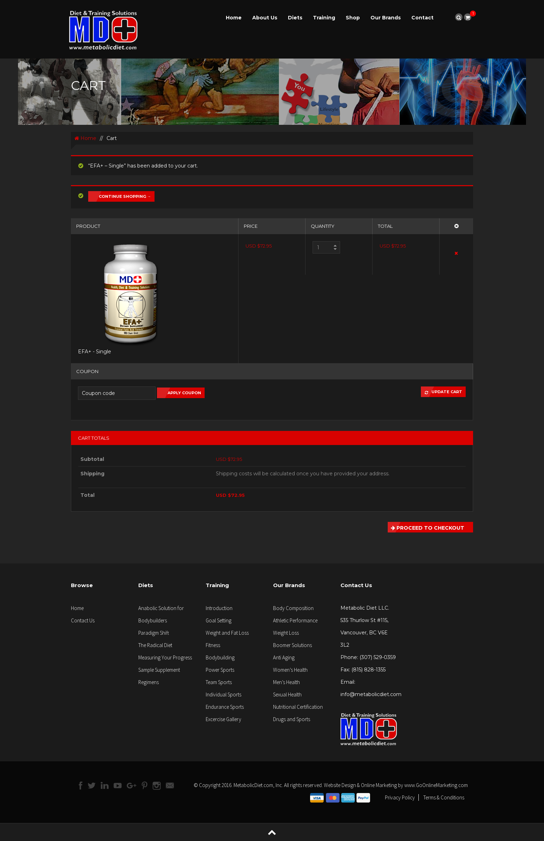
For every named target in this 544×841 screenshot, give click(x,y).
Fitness (213, 645)
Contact (422, 17)
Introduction (219, 608)
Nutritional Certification (298, 706)
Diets (295, 17)
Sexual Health (287, 694)
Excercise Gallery (223, 719)
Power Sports (220, 669)
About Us (264, 17)
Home (234, 17)
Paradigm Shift (153, 632)
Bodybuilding (220, 657)
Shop (353, 17)
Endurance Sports (225, 706)
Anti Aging (284, 657)
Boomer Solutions (292, 645)
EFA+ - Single (94, 351)
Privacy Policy (400, 797)
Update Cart (441, 391)
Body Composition (293, 608)
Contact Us (83, 620)
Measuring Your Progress (165, 657)
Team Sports (219, 682)
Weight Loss (286, 632)
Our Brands (385, 17)
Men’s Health (286, 682)
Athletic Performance (295, 620)
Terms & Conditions (443, 797)
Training (324, 17)
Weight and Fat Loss (227, 632)
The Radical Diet (155, 645)
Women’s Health (290, 669)
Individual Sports (223, 694)
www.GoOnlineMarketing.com (436, 785)
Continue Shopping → (125, 196)
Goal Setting (218, 620)
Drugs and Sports (291, 719)
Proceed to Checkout (426, 527)
